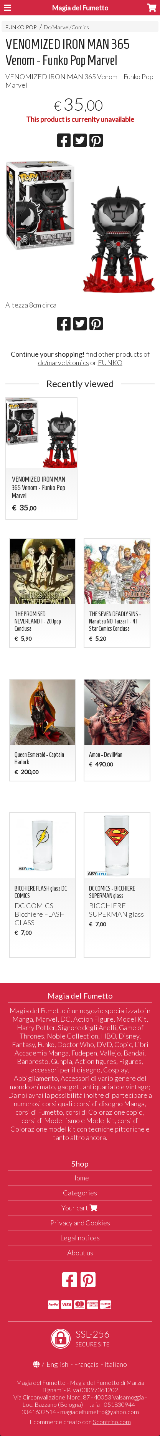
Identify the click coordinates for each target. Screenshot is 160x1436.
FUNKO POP (20, 27)
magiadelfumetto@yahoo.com (99, 1411)
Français (86, 1364)
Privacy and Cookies (80, 1222)
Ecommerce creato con (80, 1421)
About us (80, 1252)
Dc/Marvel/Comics (66, 27)
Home (80, 1177)
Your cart (80, 1207)
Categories (80, 1192)
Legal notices (80, 1237)
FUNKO (110, 362)
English (57, 1364)
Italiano (115, 1364)
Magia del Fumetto (80, 7)
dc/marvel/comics (63, 362)
